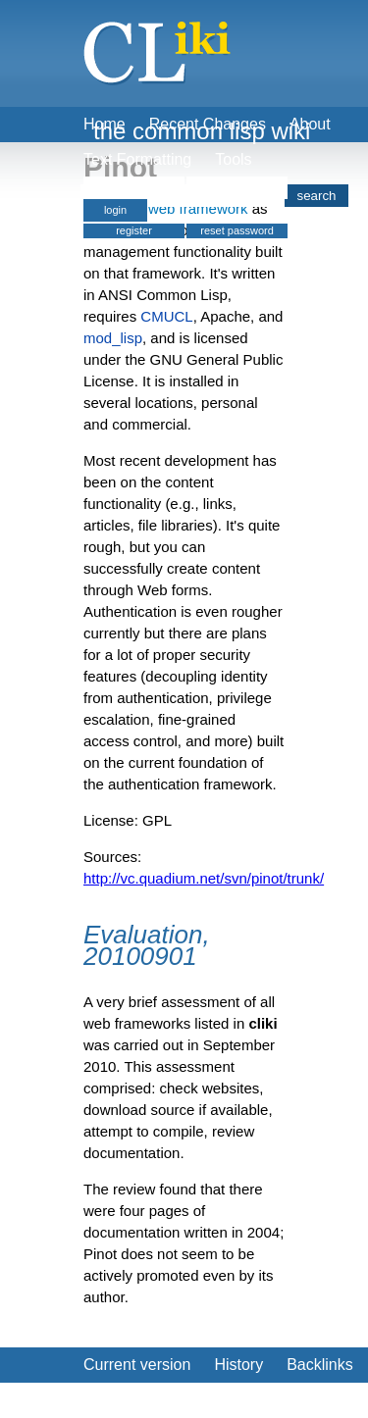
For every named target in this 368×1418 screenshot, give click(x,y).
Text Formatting (137, 159)
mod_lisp (112, 337)
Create (158, 1400)
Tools (233, 159)
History (238, 1364)
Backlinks (320, 1364)
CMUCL (166, 316)
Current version (136, 1364)
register (134, 230)
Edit (97, 1400)
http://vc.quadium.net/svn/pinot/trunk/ (203, 878)
